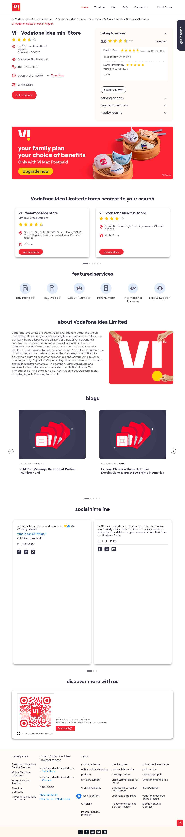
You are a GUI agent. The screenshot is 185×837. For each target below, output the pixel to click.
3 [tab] (92, 264)
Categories (20, 756)
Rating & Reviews (113, 33)
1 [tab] (84, 264)
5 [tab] (98, 264)
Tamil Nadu (48, 771)
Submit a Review (113, 89)
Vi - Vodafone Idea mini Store (122, 213)
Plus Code (47, 787)
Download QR (65, 728)
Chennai (47, 780)
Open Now (57, 75)
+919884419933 (28, 66)
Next (174, 451)
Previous (11, 451)
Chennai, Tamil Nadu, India (55, 798)
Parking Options (112, 98)
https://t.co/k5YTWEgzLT (32, 533)
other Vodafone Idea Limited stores (55, 758)
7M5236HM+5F (49, 794)
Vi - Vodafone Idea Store (38, 213)
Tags (84, 756)
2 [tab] (90, 264)
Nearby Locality (111, 112)
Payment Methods (114, 105)
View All (161, 41)
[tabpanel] (52, 232)
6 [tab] (101, 264)
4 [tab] (95, 264)
